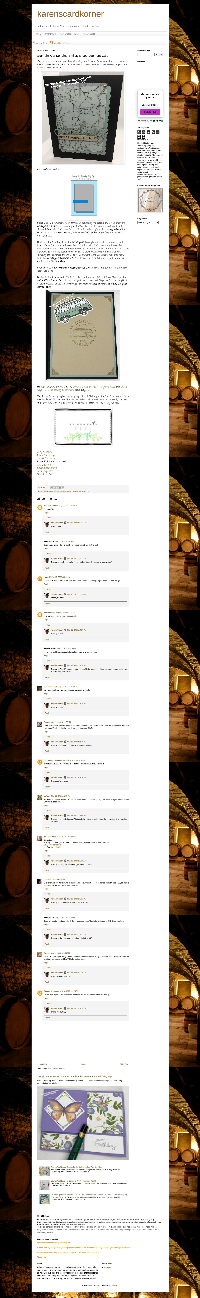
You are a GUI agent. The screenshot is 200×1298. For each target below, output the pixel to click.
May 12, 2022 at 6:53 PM (60, 796)
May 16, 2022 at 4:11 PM (60, 953)
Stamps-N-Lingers (51, 991)
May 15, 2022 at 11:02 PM (65, 917)
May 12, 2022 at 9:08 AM (68, 506)
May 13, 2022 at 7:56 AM (55, 879)
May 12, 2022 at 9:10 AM (64, 541)
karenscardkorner (70, 14)
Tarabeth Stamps (51, 506)
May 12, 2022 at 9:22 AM (76, 594)
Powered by (150, 121)
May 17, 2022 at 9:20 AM (76, 973)
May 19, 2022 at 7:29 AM (76, 1009)
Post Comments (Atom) (57, 1068)
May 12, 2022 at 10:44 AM (68, 687)
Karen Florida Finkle (61, 43)
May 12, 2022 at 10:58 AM (61, 722)
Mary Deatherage (46, 455)
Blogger (115, 1285)
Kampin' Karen (41, 43)
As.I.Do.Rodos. (50, 836)
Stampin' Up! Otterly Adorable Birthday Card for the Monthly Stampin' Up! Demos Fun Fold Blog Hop (89, 1195)
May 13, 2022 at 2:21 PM (76, 899)
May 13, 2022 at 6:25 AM (76, 861)
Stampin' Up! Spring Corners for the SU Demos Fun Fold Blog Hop (76, 1167)
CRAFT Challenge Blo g (53, 845)
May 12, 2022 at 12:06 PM (75, 760)
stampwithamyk (50, 687)
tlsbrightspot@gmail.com (54, 760)
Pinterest (107, 1267)
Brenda (47, 953)
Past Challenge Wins (69, 34)
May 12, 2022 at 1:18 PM (76, 666)
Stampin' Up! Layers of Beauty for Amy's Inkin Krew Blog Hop (74, 1181)
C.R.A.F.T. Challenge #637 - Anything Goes (94, 387)
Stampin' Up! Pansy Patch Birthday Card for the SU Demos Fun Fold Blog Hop (74, 1076)
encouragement (65, 491)
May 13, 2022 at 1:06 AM (66, 836)
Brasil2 (98, 1285)
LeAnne (47, 796)
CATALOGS (50, 34)
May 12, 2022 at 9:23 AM (76, 523)
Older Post (124, 1064)
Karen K (47, 577)
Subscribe (150, 112)
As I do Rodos (56, 847)
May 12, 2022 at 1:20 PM (76, 777)
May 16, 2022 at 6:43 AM (76, 935)
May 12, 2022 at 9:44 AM (65, 613)
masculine (75, 491)
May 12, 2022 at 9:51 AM (66, 648)
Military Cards (89, 34)
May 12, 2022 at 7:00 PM (76, 816)
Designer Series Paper (51, 491)
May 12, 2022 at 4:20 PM (76, 630)
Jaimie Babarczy (46, 458)
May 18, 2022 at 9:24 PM (69, 991)
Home (83, 1064)
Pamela (47, 722)
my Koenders (46, 452)
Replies (49, 518)
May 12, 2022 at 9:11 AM (61, 577)
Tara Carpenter (45, 471)
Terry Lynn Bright (46, 474)
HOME (38, 34)
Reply (46, 513)
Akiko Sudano (44, 465)
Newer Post (42, 1064)
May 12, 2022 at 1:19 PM (76, 742)
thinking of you (84, 491)
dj (45, 879)
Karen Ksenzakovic (47, 468)
